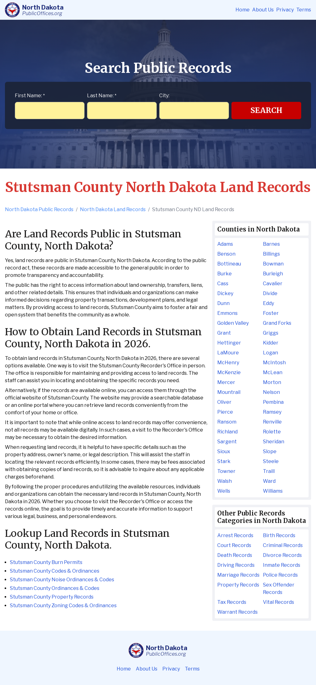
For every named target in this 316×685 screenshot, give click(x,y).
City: (164, 95)
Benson (226, 254)
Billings (271, 254)
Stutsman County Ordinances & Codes (54, 588)
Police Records (280, 575)
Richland (227, 432)
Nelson (271, 392)
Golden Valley (233, 323)
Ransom (226, 422)
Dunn (223, 303)
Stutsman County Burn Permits (46, 562)
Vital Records (278, 602)
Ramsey (272, 412)
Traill (269, 471)
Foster (271, 313)
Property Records (238, 585)
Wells (223, 491)
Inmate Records (281, 565)
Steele (271, 461)
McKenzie (229, 372)
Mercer (226, 382)
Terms (303, 10)
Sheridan (273, 442)
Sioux (223, 451)
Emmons (227, 313)
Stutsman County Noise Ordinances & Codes (62, 580)
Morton (272, 382)
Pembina (273, 402)
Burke (224, 274)
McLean (272, 372)
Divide (270, 293)
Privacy (285, 10)
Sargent (227, 442)
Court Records (234, 545)
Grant (224, 333)
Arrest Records (235, 535)
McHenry (228, 362)
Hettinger (229, 343)
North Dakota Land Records (113, 209)
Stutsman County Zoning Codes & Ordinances (63, 605)
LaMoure (228, 353)
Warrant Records (237, 612)
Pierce (225, 412)
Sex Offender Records (278, 588)
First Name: (30, 95)
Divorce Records (282, 555)
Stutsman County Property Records (52, 597)
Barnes (271, 244)
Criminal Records (283, 545)
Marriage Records (238, 575)
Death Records (234, 555)
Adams (225, 244)
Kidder (270, 343)
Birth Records (279, 535)
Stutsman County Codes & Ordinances (54, 571)
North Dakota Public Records (39, 209)
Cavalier (272, 283)
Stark (224, 461)
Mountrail (228, 392)
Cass (222, 283)
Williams (273, 491)
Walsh (224, 481)
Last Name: (101, 95)
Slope (269, 451)
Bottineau (229, 264)
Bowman (273, 264)
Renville (272, 422)
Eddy (268, 303)
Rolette (272, 432)
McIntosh (274, 362)
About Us (263, 10)
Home (242, 10)
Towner (226, 471)
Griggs (270, 333)
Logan (270, 353)
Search (266, 110)
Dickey (225, 293)
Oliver (224, 402)
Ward (269, 481)
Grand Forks (277, 323)
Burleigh (273, 274)
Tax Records (231, 602)
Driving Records (236, 565)
